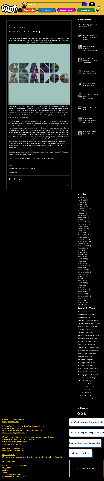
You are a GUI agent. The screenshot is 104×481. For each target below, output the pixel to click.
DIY (96, 326)
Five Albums (81, 338)
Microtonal (89, 366)
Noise (86, 378)
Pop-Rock (80, 387)
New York (80, 378)
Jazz (86, 353)
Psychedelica (94, 396)
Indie (79, 350)
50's (78, 311)
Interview (80, 353)
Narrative (96, 375)
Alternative (91, 317)
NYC (90, 375)
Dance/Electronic (83, 332)
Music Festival (82, 372)
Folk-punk (80, 341)
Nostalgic (93, 378)
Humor (97, 347)
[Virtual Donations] (80, 453)
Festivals (96, 335)
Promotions (89, 390)
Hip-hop (22, 168)
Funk (94, 341)
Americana (80, 320)
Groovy (28, 168)
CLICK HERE (6, 468)
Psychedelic (93, 393)
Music (96, 369)
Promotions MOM (83, 393)
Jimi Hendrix (92, 353)
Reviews (94, 399)
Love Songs (81, 363)
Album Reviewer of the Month (86, 314)
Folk (87, 338)
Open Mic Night (88, 381)
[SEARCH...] (52, 4)
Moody (91, 369)
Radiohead (80, 399)
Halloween (91, 344)
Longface (90, 359)
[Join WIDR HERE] (86, 468)
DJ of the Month (85, 329)
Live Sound (88, 356)
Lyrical (88, 363)
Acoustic (84, 311)
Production (96, 387)
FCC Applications (9, 461)
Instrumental (93, 350)
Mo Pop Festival (82, 369)
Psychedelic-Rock (83, 396)
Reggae (33, 168)
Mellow (93, 363)
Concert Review (89, 326)
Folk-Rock (93, 338)
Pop (97, 384)
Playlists (92, 384)
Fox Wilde (88, 341)
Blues (98, 323)
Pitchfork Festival (83, 384)
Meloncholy (81, 366)
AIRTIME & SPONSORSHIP (12, 428)
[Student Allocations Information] (85, 443)
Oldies (79, 381)
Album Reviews (13, 168)
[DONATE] (86, 10)
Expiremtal (88, 335)
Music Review (92, 372)
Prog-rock (80, 390)
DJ (78, 329)
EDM (91, 332)
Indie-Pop (85, 350)
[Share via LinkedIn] (20, 179)
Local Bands (81, 359)
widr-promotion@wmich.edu (13, 433)
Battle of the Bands (83, 323)
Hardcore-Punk (82, 347)
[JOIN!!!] (46, 10)
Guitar (85, 344)
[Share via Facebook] (9, 179)
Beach (93, 323)
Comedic (80, 326)
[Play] (20, 10)
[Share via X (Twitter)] (15, 179)
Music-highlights (82, 375)
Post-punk (88, 387)
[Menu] (92, 4)
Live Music (80, 356)
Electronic (80, 335)
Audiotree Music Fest (92, 320)
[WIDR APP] (66, 10)
